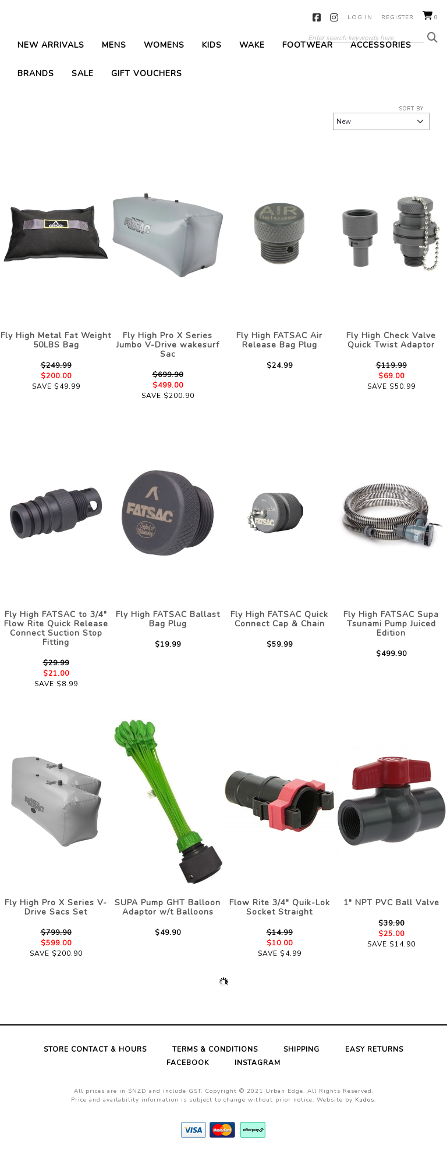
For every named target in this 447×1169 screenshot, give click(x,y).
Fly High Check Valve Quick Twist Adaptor (391, 353)
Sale (83, 86)
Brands (35, 86)
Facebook (317, 17)
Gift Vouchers (146, 86)
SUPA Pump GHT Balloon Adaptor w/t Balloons (168, 920)
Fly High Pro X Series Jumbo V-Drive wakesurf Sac (167, 357)
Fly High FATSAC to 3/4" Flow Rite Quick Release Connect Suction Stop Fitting (56, 641)
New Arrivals (50, 57)
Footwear (307, 57)
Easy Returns (374, 1062)
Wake (252, 57)
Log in (359, 17)
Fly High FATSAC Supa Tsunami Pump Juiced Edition (391, 637)
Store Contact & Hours (95, 1062)
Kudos (364, 1113)
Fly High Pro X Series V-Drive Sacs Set (56, 920)
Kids (212, 57)
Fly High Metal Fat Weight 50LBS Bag (56, 353)
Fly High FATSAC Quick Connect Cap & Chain (279, 632)
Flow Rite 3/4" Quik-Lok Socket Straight (279, 920)
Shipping (301, 1062)
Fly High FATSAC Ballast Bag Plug (168, 632)
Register (397, 17)
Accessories (380, 57)
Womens (164, 57)
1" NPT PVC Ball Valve (391, 915)
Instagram (334, 17)
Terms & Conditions (215, 1062)
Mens (114, 57)
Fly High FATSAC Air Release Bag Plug (279, 353)
